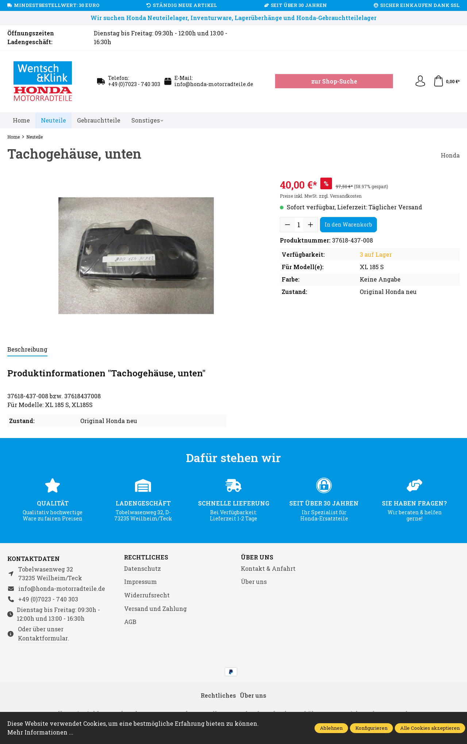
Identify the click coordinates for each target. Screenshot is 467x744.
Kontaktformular (43, 638)
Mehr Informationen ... (40, 732)
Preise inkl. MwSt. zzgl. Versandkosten (321, 196)
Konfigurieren (371, 728)
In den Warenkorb (348, 224)
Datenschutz (142, 568)
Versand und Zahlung (155, 608)
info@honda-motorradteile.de (213, 84)
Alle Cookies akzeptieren (430, 728)
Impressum (140, 581)
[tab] (27, 349)
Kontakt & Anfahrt (268, 568)
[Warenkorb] (446, 81)
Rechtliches (146, 557)
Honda (450, 155)
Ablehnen (331, 728)
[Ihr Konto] (420, 81)
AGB (130, 621)
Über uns (257, 557)
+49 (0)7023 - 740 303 (134, 84)
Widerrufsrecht (147, 595)
